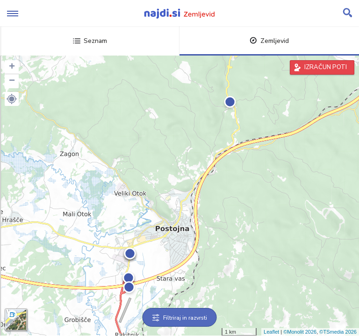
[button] (12, 99)
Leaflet (271, 332)
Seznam (90, 40)
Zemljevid (269, 40)
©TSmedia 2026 (338, 332)
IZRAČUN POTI (325, 67)
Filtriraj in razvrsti (179, 318)
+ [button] (12, 67)
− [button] (12, 81)
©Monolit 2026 (299, 332)
